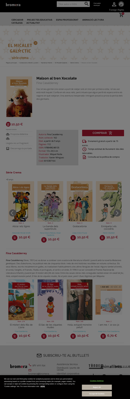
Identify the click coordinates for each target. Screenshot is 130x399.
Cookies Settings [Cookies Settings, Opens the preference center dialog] (97, 381)
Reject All (97, 387)
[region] (65, 387)
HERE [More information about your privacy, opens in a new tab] (42, 386)
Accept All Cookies (96, 394)
